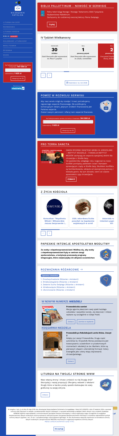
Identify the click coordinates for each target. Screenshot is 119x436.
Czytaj (52, 24)
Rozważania (9, 27)
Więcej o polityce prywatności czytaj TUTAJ (59, 421)
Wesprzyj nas (18, 78)
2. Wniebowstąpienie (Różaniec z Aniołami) (59, 282)
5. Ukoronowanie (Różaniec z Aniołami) (58, 290)
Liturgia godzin (11, 31)
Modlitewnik (9, 46)
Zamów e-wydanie (85, 322)
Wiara (6, 55)
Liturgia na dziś (11, 22)
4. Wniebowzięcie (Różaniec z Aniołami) (58, 287)
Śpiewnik (7, 50)
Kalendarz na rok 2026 (76, 83)
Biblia (10, 36)
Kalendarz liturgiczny (15, 41)
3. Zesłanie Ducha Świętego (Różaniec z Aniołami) (62, 284)
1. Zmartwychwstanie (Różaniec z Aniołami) (59, 279)
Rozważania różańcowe (62, 269)
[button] (43, 75)
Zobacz (71, 322)
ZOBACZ (71, 179)
